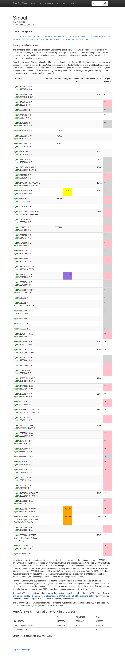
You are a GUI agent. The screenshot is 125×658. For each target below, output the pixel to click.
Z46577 (30, 37)
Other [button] (73, 3)
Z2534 (82, 37)
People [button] (49, 3)
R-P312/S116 (19, 37)
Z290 (37, 37)
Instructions (36, 3)
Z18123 (41, 39)
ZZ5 (89, 37)
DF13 (61, 37)
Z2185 (95, 37)
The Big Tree (20, 3)
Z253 (75, 37)
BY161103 (83, 39)
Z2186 (15, 39)
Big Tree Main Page (21, 650)
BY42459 (51, 39)
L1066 (23, 39)
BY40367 (61, 39)
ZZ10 (68, 37)
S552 (55, 37)
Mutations (61, 3)
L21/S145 (46, 37)
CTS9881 (32, 39)
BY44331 (104, 37)
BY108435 (72, 39)
